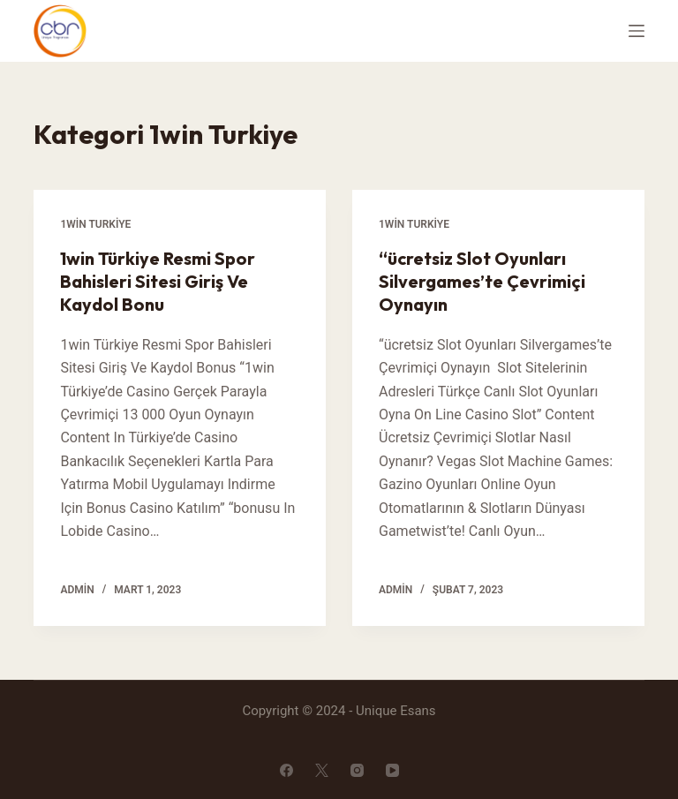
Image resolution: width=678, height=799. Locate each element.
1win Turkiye (95, 224)
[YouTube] (392, 770)
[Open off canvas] (636, 31)
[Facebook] (286, 770)
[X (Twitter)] (321, 770)
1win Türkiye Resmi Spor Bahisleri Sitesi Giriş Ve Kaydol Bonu (157, 281)
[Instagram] (357, 770)
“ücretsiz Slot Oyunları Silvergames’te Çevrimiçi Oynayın (482, 281)
